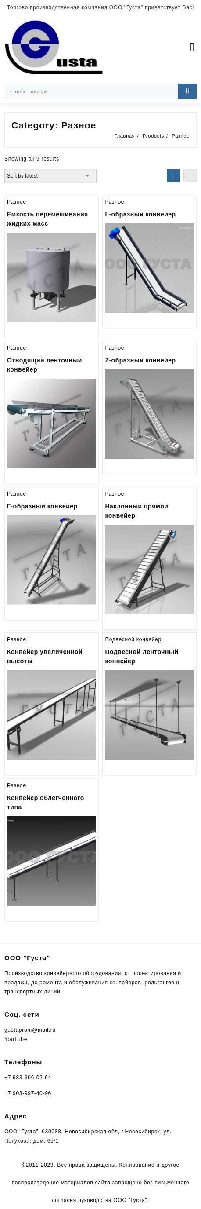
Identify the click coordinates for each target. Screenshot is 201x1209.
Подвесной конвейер (133, 639)
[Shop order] (50, 176)
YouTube (15, 1039)
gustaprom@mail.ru (30, 1030)
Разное (16, 202)
